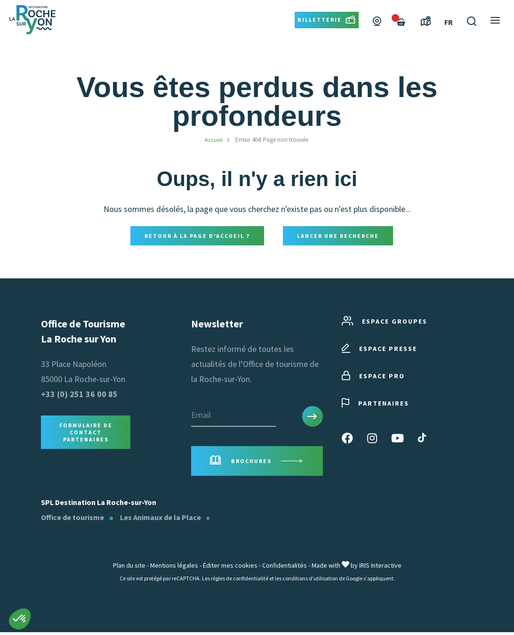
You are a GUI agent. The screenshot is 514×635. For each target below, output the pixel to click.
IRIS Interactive (380, 568)
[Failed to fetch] (401, 36)
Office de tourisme (72, 520)
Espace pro (373, 377)
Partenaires (375, 404)
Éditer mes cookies (230, 568)
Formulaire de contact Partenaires (85, 434)
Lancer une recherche (338, 236)
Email (201, 416)
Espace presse (379, 350)
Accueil (214, 140)
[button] (19, 619)
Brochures (257, 463)
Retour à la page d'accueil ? (197, 236)
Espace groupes (384, 323)
